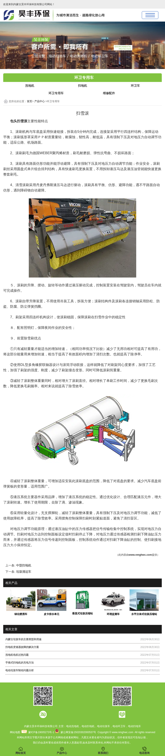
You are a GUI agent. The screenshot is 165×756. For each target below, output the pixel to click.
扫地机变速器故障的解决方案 (22, 647)
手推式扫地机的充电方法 (19, 662)
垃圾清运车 (23, 571)
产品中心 (39, 101)
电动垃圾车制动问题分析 (19, 670)
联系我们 (103, 750)
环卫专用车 (56, 93)
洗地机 (29, 85)
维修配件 (109, 93)
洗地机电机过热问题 (17, 654)
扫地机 (82, 85)
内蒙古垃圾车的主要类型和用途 (23, 639)
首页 (29, 101)
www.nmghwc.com (140, 554)
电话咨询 (144, 750)
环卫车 (135, 85)
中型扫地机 (23, 565)
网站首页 (20, 750)
